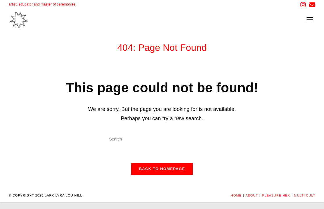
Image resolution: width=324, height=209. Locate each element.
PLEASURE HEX (276, 195)
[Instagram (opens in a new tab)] (303, 5)
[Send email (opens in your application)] (311, 5)
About (252, 195)
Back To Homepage (162, 169)
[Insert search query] (162, 139)
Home (236, 195)
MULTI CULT (304, 195)
